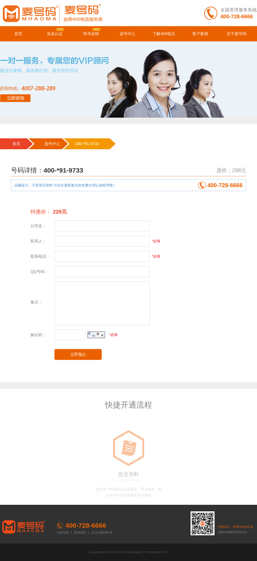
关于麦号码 (236, 34)
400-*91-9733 (87, 144)
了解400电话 (163, 34)
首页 (18, 34)
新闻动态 (80, 532)
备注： (36, 302)
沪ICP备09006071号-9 (155, 552)
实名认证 (55, 32)
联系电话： (40, 256)
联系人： (38, 241)
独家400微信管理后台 (232, 532)
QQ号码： (39, 271)
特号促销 (92, 32)
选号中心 (127, 34)
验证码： (38, 335)
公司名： (38, 226)
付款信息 (63, 532)
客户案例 (200, 34)
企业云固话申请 (102, 532)
